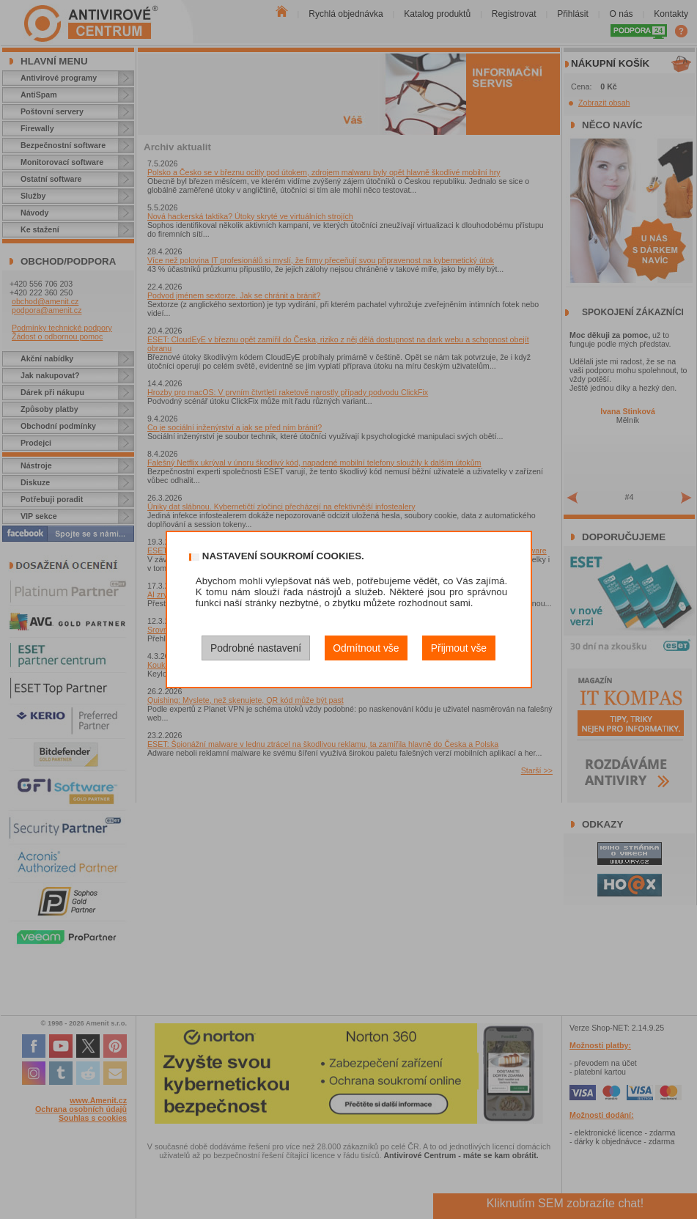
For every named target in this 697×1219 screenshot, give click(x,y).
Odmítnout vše (366, 648)
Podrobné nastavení (255, 648)
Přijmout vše (459, 648)
